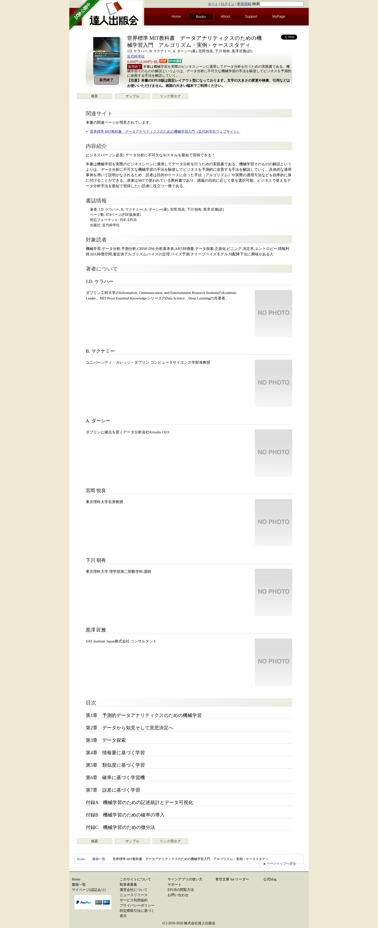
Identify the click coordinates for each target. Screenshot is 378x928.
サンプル (132, 96)
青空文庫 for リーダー (232, 879)
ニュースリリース (134, 895)
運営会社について (134, 890)
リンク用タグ (170, 96)
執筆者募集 (128, 884)
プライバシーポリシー (137, 905)
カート (213, 4)
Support (251, 16)
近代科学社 (136, 56)
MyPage (278, 16)
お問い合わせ (178, 895)
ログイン (228, 4)
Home (176, 16)
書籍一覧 (98, 859)
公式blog (270, 879)
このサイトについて (135, 879)
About (225, 16)
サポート (175, 884)
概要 (94, 96)
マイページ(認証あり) (88, 890)
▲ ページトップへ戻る (279, 863)
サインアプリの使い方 (185, 879)
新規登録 (244, 4)
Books (201, 17)
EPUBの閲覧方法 (181, 890)
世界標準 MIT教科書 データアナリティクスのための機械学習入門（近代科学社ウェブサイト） (165, 131)
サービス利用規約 (134, 900)
